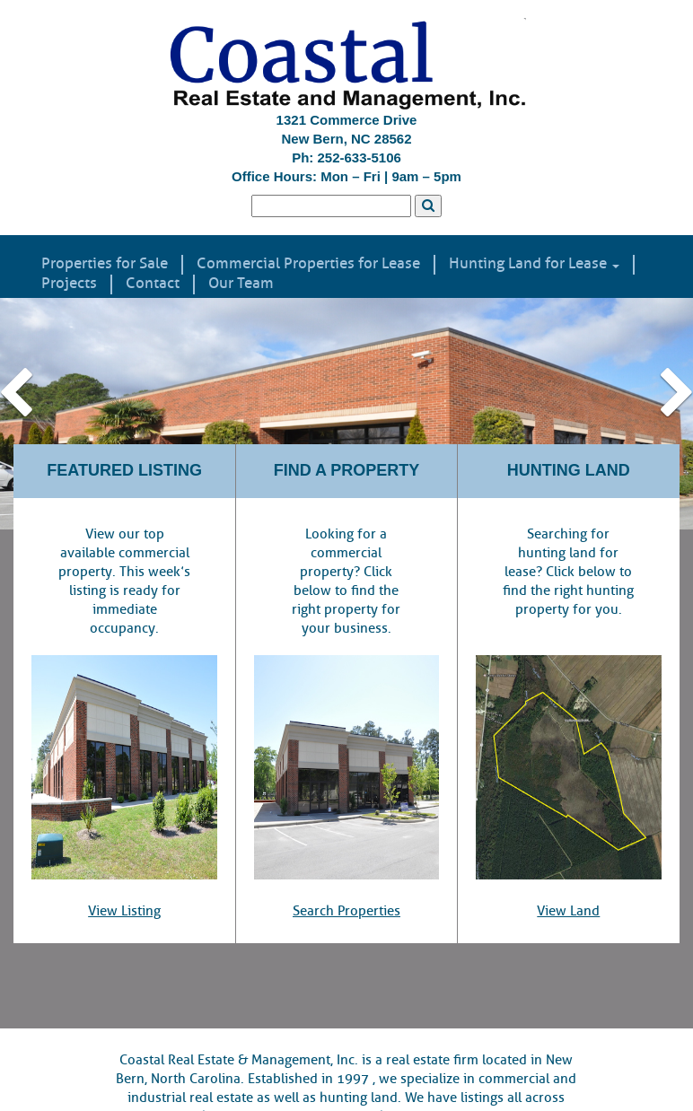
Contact (153, 284)
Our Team (241, 284)
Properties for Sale (104, 264)
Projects (69, 284)
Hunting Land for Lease (534, 264)
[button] (52, 413)
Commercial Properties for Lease (308, 264)
